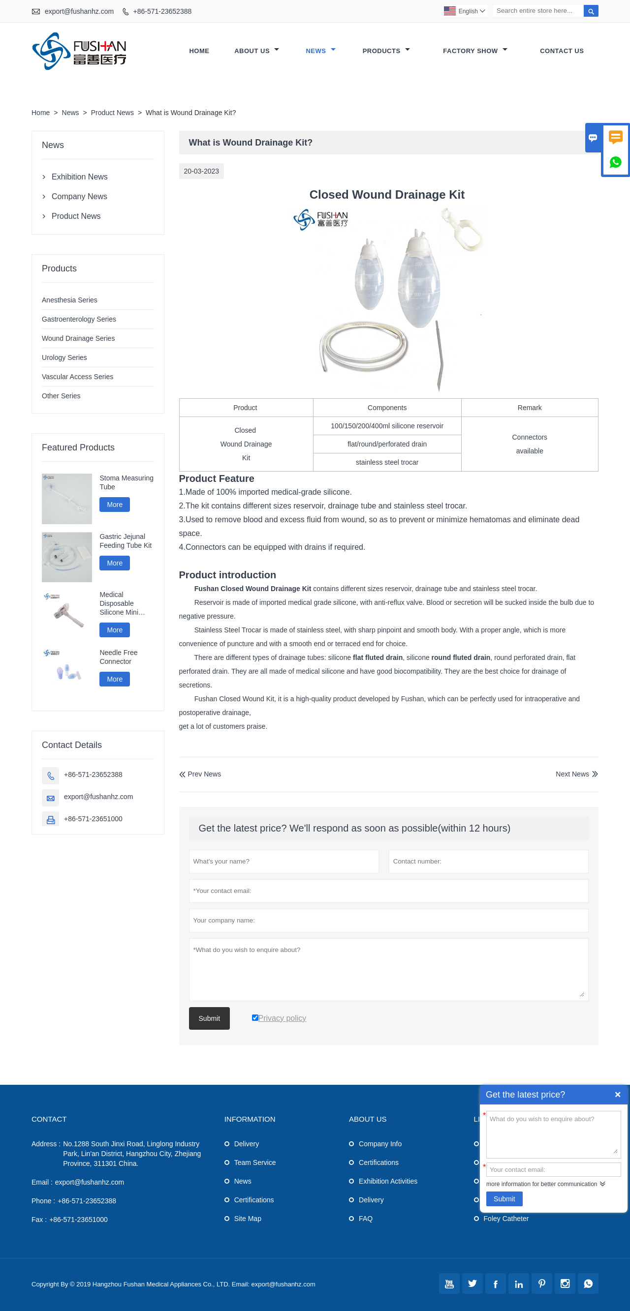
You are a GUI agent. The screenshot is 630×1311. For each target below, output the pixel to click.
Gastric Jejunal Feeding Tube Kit (125, 541)
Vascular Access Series (77, 377)
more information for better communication (541, 1184)
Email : (42, 1182)
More (115, 504)
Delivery (246, 1144)
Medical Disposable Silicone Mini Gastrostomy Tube (118, 604)
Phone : (43, 1201)
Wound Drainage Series (78, 338)
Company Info (380, 1144)
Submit (504, 1199)
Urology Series (64, 357)
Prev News (200, 774)
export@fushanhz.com (79, 11)
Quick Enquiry (618, 1095)
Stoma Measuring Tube (126, 482)
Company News (79, 196)
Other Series (61, 396)
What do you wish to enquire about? (554, 1134)
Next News (572, 774)
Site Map (247, 1218)
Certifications (254, 1200)
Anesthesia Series (69, 300)
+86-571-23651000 (93, 819)
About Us (256, 51)
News (320, 51)
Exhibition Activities (388, 1181)
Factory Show (475, 51)
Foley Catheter (506, 1218)
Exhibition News (80, 177)
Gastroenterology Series (79, 319)
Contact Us (562, 51)
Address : (46, 1144)
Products (386, 51)
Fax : (39, 1219)
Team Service (255, 1162)
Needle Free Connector (118, 657)
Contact (49, 1119)
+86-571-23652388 (162, 11)
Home (199, 51)
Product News (112, 113)
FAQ (366, 1218)
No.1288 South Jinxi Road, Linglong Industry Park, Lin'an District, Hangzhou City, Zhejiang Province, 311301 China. (132, 1153)
